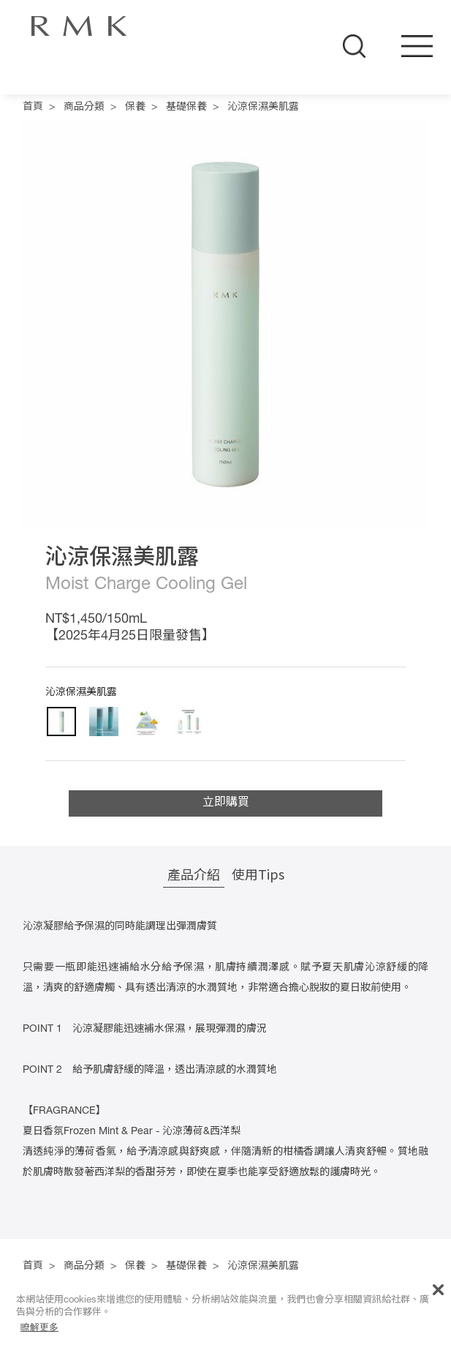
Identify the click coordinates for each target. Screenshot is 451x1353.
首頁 (33, 107)
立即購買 (225, 803)
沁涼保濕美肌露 (263, 107)
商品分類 (84, 107)
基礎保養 (186, 107)
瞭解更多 (39, 1327)
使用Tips (258, 873)
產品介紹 (193, 873)
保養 (135, 107)
